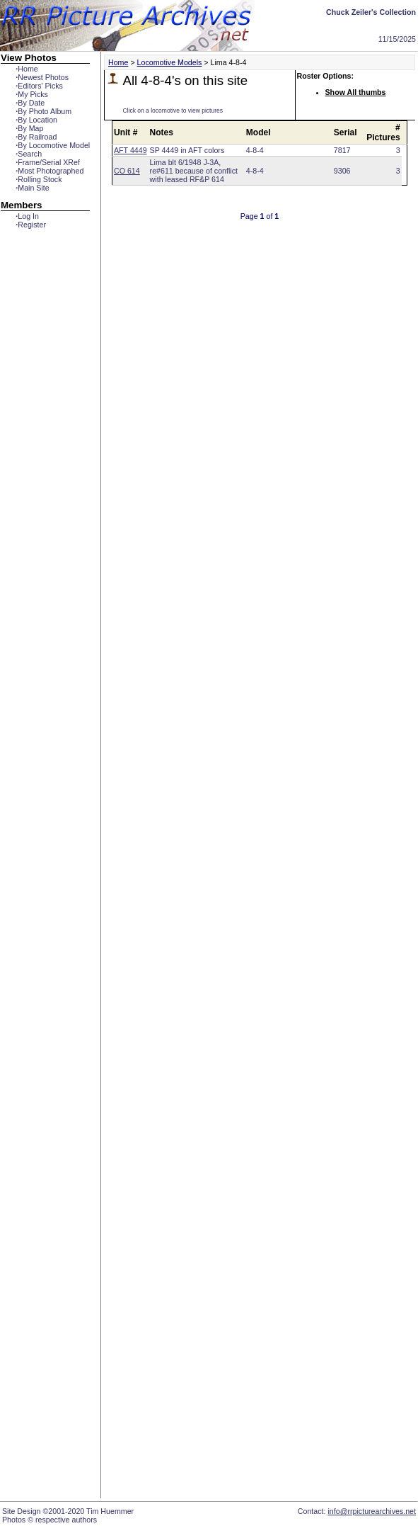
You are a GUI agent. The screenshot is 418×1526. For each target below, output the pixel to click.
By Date (30, 102)
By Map (29, 128)
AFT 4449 (130, 150)
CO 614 (127, 170)
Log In (27, 216)
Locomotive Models (169, 62)
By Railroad (36, 136)
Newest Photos (42, 77)
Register (31, 224)
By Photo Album (43, 111)
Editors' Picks (39, 85)
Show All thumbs (355, 92)
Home (26, 68)
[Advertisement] (45, 486)
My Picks (32, 94)
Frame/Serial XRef (48, 162)
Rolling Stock (39, 179)
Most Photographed (49, 170)
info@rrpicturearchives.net (371, 1511)
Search (29, 153)
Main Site (32, 187)
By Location (36, 119)
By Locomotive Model (53, 145)
